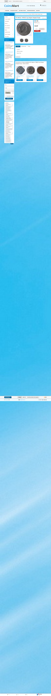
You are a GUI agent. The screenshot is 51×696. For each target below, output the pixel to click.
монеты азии (18, 56)
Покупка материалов (31, 10)
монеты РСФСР (8, 138)
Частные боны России (9, 129)
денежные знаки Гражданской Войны (8, 118)
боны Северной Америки (8, 127)
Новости (10, 1)
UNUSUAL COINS (7, 32)
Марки (9, 30)
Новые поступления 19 (9, 61)
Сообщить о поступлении (37, 31)
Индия (21, 14)
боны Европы (8, 136)
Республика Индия (25, 14)
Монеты (9, 23)
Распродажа (7, 21)
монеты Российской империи (8, 124)
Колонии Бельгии (8, 141)
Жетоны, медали (9, 34)
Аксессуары (9, 37)
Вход (45, 1)
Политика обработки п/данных (17, 1)
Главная (6, 1)
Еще (12, 143)
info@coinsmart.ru (22, 399)
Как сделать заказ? (14, 10)
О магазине (7, 10)
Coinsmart (6, 399)
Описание (18, 46)
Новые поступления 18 (9, 70)
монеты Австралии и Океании (8, 114)
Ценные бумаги (9, 28)
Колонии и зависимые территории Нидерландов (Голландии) (9, 121)
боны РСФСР (7, 116)
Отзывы (29, 46)
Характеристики (23, 46)
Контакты (38, 10)
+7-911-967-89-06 (31, 5)
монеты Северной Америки (8, 133)
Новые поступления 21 (9, 42)
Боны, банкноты (9, 26)
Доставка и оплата (22, 10)
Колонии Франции (8, 110)
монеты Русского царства (8, 105)
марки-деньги (8, 108)
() (8, 694)
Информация (7, 397)
